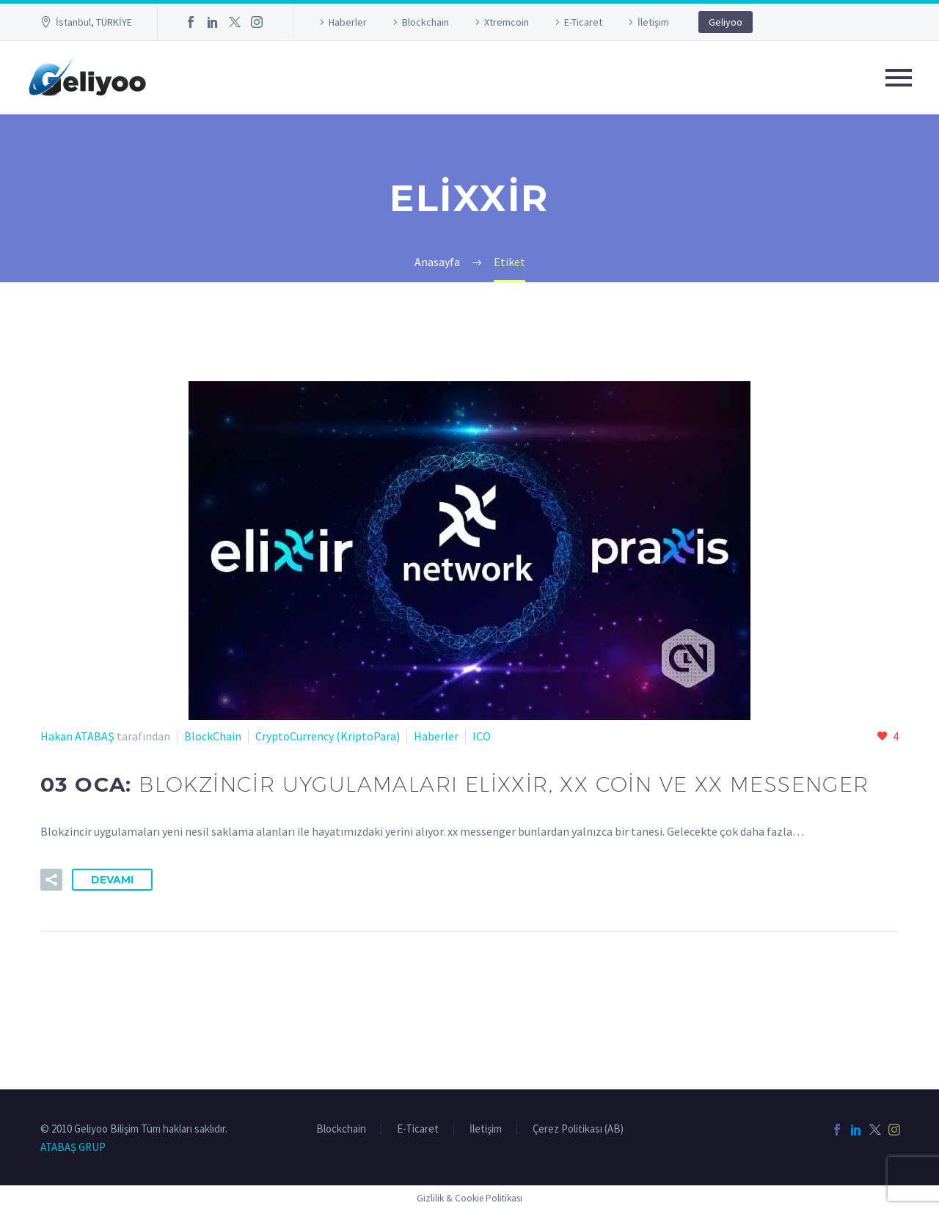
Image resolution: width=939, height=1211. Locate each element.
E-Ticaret (583, 22)
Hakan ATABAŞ (77, 736)
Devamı (112, 879)
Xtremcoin (506, 22)
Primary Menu (898, 77)
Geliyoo (725, 22)
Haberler (348, 22)
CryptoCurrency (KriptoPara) (327, 736)
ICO (481, 736)
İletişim (653, 22)
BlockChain (212, 736)
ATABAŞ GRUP (73, 1147)
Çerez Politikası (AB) (578, 1129)
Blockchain (425, 22)
